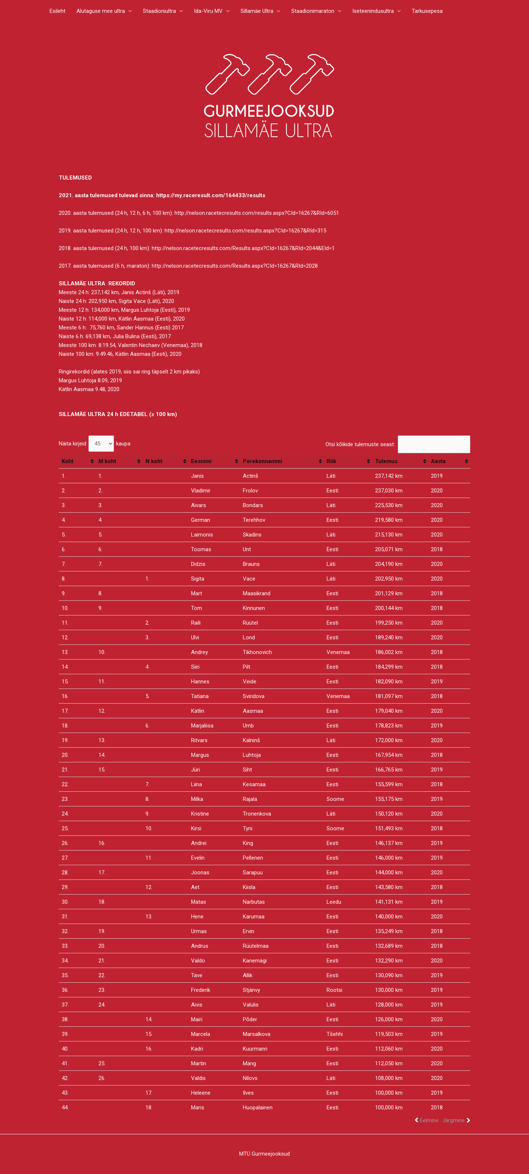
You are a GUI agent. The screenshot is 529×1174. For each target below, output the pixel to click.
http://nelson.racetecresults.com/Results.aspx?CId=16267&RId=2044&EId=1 (243, 248)
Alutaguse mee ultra (100, 11)
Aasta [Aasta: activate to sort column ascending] (438, 461)
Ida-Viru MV (208, 11)
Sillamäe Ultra (257, 11)
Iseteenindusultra (373, 11)
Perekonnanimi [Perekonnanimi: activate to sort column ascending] (262, 461)
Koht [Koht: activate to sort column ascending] (67, 461)
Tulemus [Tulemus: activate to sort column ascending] (386, 461)
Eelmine (429, 1120)
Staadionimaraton (312, 11)
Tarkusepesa (427, 11)
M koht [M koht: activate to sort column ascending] (107, 461)
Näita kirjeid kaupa (94, 443)
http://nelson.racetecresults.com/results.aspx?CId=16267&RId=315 (245, 230)
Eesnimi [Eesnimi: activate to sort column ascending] (201, 461)
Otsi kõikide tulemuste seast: (397, 444)
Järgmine (453, 1120)
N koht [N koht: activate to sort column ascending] (153, 461)
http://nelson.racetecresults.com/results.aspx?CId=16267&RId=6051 (256, 213)
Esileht (57, 11)
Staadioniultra (159, 11)
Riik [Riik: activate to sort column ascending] (331, 461)
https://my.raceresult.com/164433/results (210, 195)
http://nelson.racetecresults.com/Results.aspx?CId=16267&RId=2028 (235, 266)
